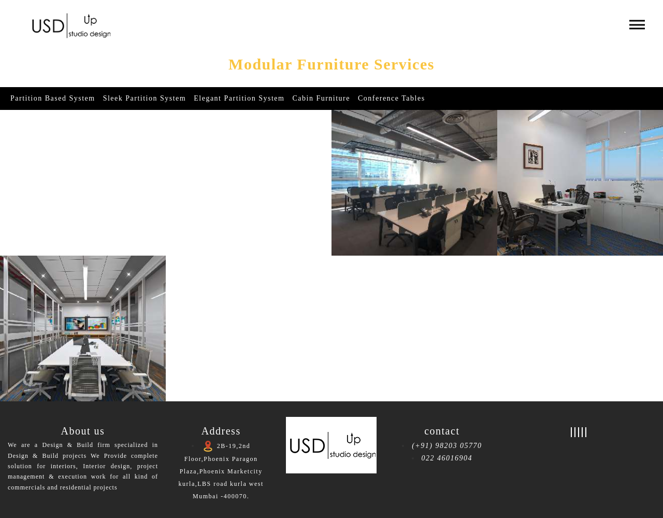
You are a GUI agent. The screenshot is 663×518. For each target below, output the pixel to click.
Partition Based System (52, 98)
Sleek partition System (144, 98)
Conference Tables (391, 98)
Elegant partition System (239, 98)
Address (221, 431)
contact (441, 431)
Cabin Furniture (321, 98)
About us (83, 431)
